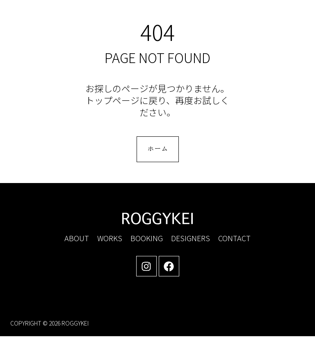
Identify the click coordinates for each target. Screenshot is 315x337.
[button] (234, 18)
